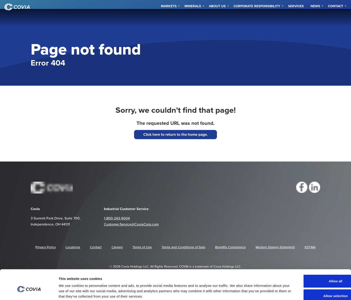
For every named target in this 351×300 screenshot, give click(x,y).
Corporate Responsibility (256, 17)
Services (296, 17)
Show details (252, 288)
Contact (335, 17)
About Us (217, 17)
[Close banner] (344, 253)
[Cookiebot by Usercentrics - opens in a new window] (29, 291)
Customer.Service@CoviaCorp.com (131, 224)
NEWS (315, 17)
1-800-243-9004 (117, 218)
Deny (305, 288)
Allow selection (305, 273)
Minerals (192, 17)
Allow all (305, 259)
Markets (169, 17)
